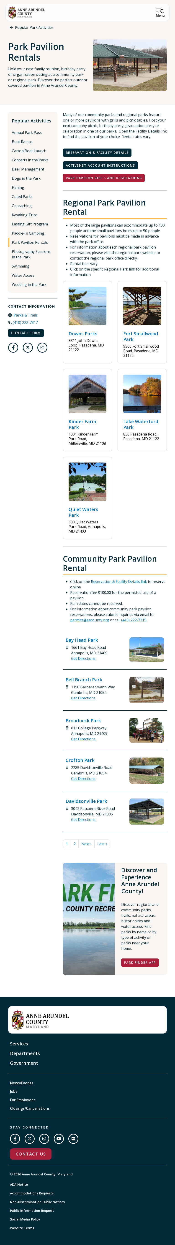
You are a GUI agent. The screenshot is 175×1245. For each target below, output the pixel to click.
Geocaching (22, 205)
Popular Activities (31, 121)
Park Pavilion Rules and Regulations (104, 178)
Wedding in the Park (29, 284)
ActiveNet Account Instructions (100, 165)
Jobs (13, 1091)
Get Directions (83, 658)
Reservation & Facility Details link (119, 581)
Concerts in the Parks (30, 159)
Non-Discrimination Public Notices (37, 1202)
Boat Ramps (22, 141)
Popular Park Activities (34, 27)
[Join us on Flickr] (73, 1139)
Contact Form (26, 333)
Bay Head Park (82, 640)
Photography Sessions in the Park (31, 254)
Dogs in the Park (26, 178)
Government (24, 1063)
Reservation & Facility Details (97, 152)
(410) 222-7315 (133, 619)
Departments (25, 1053)
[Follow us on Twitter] (28, 348)
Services (19, 1044)
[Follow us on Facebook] (13, 348)
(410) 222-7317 (25, 322)
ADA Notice (19, 1184)
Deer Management (28, 169)
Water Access (23, 275)
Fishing (18, 187)
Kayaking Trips (25, 214)
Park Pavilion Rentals (30, 242)
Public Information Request (32, 1210)
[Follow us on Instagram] (42, 348)
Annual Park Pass (27, 132)
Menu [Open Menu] (160, 15)
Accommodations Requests (32, 1193)
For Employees (23, 1099)
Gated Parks (22, 196)
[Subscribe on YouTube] (59, 1139)
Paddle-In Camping (28, 233)
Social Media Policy (25, 1219)
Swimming (20, 266)
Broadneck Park (83, 720)
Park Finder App (140, 962)
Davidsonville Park (86, 801)
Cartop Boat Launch (29, 150)
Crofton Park (80, 760)
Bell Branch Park (84, 680)
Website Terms (22, 1228)
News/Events (21, 1082)
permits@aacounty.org (89, 619)
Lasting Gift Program (30, 224)
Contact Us (31, 1154)
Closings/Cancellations (30, 1108)
